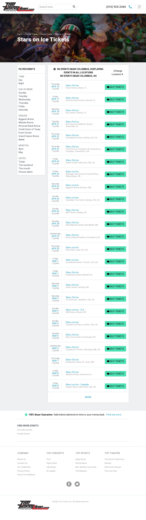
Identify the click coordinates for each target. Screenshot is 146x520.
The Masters (81, 471)
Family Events (23, 434)
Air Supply (50, 471)
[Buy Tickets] (115, 87)
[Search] (54, 7)
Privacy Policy (23, 471)
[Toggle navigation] (139, 7)
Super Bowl (80, 459)
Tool (48, 459)
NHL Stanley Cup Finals (85, 467)
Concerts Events (24, 430)
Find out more (113, 414)
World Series (81, 463)
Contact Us (22, 463)
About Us (21, 459)
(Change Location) (117, 73)
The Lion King (110, 471)
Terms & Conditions (26, 475)
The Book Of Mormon (114, 459)
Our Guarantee (24, 467)
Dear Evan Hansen (112, 467)
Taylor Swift (51, 463)
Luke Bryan (51, 467)
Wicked (107, 463)
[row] (88, 86)
